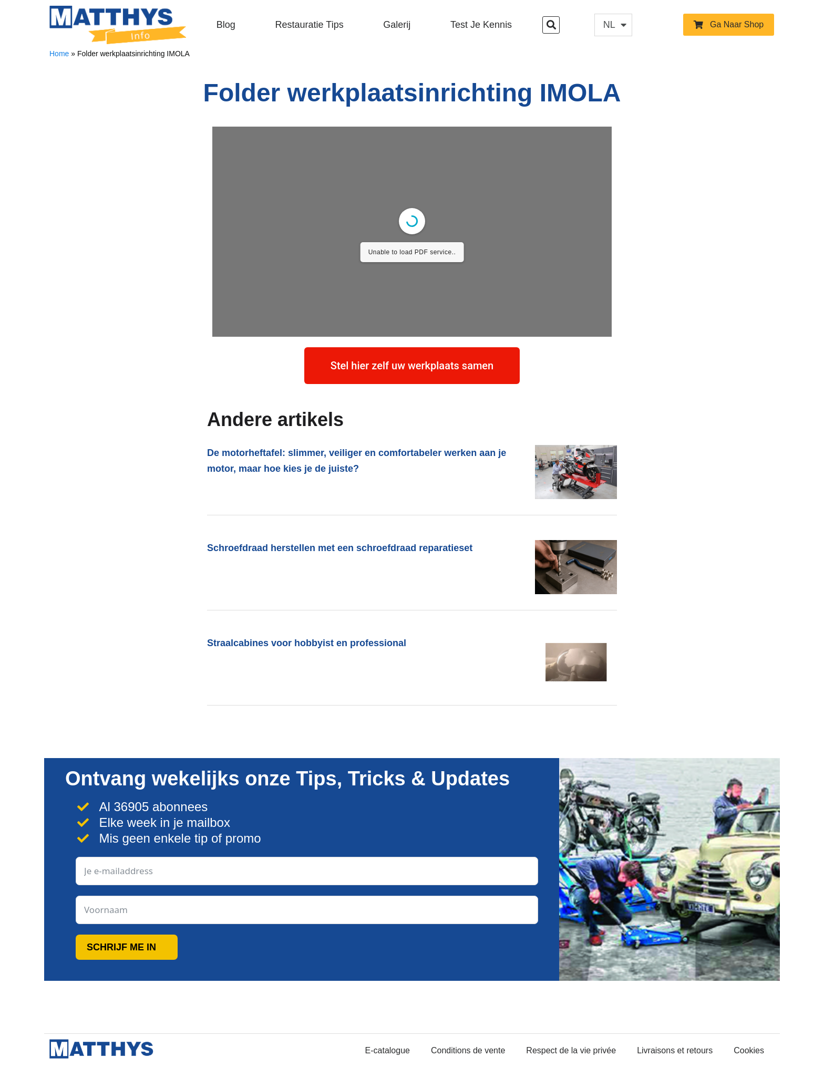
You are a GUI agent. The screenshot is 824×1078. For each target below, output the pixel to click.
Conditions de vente (468, 1050)
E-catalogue (387, 1050)
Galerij (396, 24)
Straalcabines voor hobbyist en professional (306, 643)
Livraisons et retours (675, 1050)
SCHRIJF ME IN (121, 947)
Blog (226, 24)
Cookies (749, 1050)
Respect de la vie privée (571, 1050)
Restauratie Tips (309, 24)
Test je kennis (481, 24)
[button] (551, 25)
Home (59, 53)
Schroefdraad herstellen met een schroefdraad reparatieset (339, 548)
